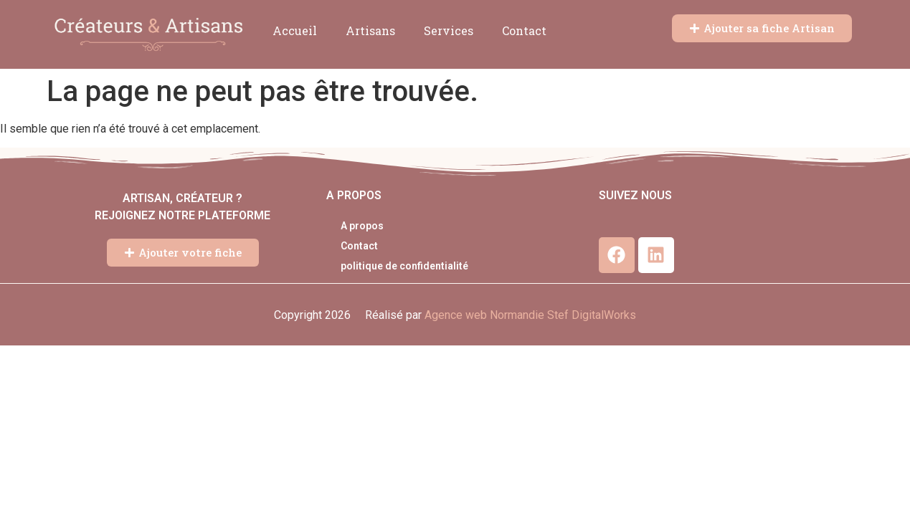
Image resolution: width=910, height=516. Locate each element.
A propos (362, 225)
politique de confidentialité (404, 266)
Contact (524, 30)
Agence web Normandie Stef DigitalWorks (530, 315)
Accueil (294, 30)
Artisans (370, 30)
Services (448, 30)
